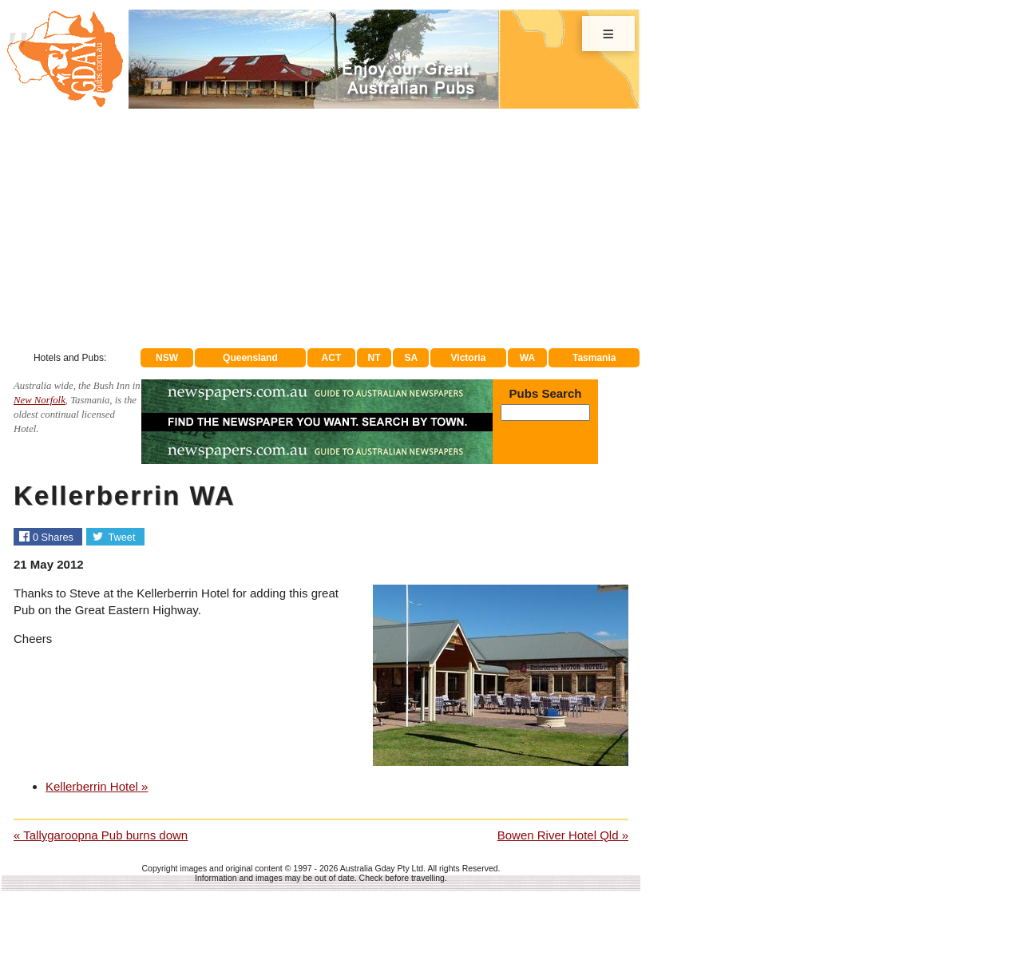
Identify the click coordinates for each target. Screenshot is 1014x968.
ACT (332, 357)
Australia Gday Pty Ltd (381, 868)
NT (373, 357)
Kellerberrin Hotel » (97, 786)
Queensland (250, 357)
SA (411, 357)
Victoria (468, 357)
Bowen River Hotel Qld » (562, 835)
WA (527, 357)
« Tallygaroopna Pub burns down (101, 835)
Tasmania (594, 357)
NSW (167, 357)
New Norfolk (39, 400)
